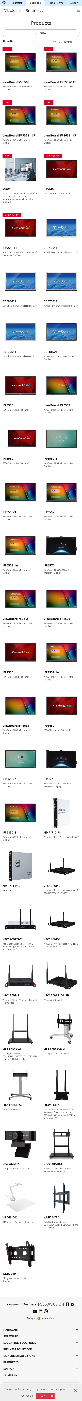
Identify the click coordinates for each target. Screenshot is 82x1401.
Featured (67, 41)
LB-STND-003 (12, 1049)
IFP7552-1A (51, 672)
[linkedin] (41, 1311)
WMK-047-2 (52, 1217)
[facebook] (68, 1304)
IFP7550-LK (10, 248)
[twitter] (73, 1304)
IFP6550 (8, 458)
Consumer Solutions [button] (19, 1355)
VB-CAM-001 (11, 1164)
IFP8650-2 (9, 779)
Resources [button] (11, 1362)
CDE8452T (51, 352)
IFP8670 (49, 779)
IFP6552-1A (10, 565)
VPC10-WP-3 (52, 886)
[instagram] (46, 1311)
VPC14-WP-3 (52, 939)
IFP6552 (49, 512)
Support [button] (9, 1368)
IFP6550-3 (9, 512)
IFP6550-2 (50, 458)
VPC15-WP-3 (11, 995)
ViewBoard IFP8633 (16, 726)
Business (35, 2)
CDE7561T (10, 352)
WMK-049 (9, 1274)
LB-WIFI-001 (52, 1105)
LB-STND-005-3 (13, 1105)
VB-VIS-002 (10, 1217)
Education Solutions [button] (19, 1342)
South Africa (46, 1318)
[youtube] (36, 1311)
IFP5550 (8, 405)
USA (43, 1395)
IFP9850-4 (9, 832)
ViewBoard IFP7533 (57, 619)
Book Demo (57, 2)
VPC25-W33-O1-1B (56, 995)
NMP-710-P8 (52, 832)
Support (74, 2)
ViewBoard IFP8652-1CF (60, 135)
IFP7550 (8, 672)
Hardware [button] (10, 1330)
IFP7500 (49, 189)
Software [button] (10, 1336)
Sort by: (57, 41)
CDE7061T (51, 301)
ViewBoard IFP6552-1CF (60, 82)
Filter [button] (43, 33)
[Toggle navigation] (78, 10)
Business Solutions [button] (17, 1349)
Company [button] (10, 1375)
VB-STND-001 (53, 1164)
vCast (7, 189)
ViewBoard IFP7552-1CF (19, 135)
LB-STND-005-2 (54, 1049)
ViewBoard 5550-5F (16, 82)
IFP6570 (49, 565)
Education (17, 2)
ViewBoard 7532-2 (15, 619)
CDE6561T (10, 301)
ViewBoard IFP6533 (57, 405)
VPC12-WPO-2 (12, 939)
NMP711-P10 (11, 886)
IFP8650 (49, 726)
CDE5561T (51, 248)
